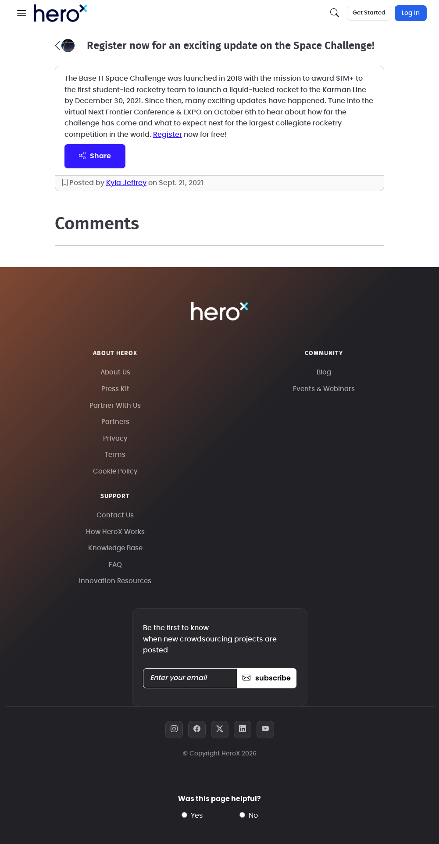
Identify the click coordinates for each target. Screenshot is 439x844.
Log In (411, 13)
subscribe (266, 678)
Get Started (369, 13)
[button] (21, 13)
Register (167, 134)
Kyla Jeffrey (126, 182)
